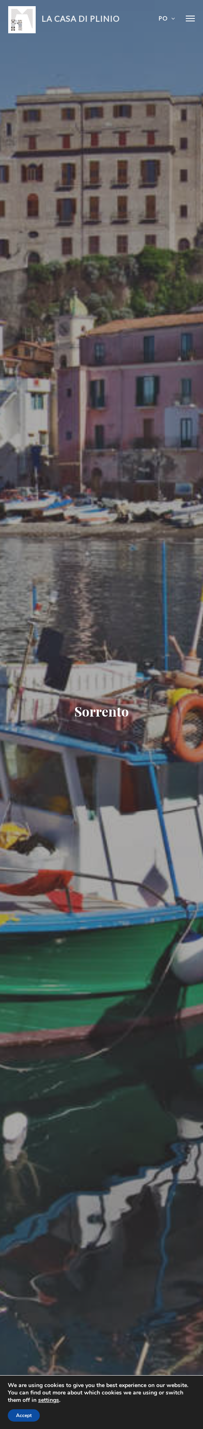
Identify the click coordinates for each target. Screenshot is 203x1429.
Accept (24, 1415)
